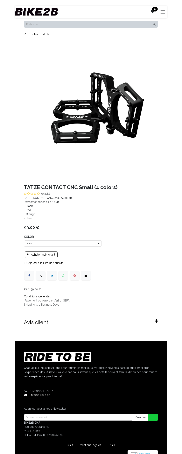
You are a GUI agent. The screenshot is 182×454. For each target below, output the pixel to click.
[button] (150, 417)
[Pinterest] (74, 275)
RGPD (112, 445)
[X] (40, 275)
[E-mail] (86, 275)
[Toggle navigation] (162, 11)
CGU (70, 445)
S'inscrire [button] (140, 417)
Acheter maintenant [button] (41, 254)
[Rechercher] (154, 24)
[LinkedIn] (52, 275)
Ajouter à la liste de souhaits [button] (43, 263)
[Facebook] (29, 275)
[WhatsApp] (63, 275)
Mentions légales (90, 445)
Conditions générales (37, 296)
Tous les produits (36, 34)
